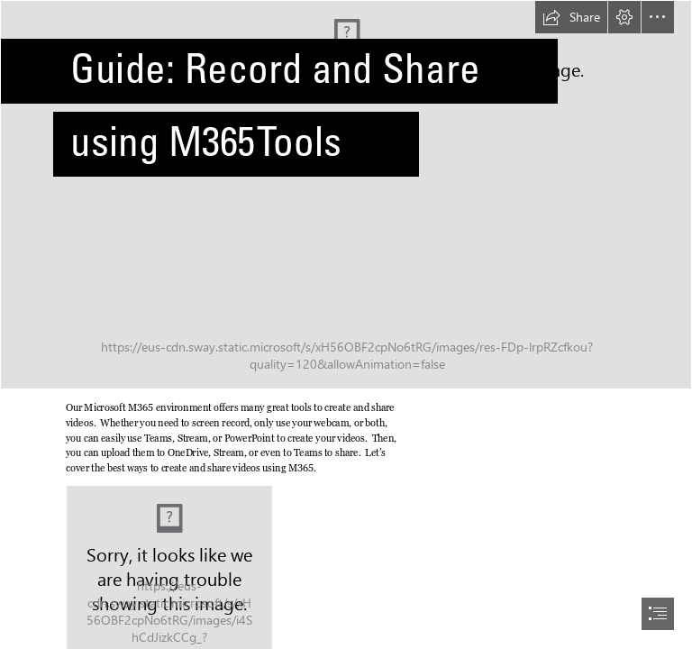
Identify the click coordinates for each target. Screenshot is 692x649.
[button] (571, 17)
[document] (346, 324)
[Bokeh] (346, 194)
